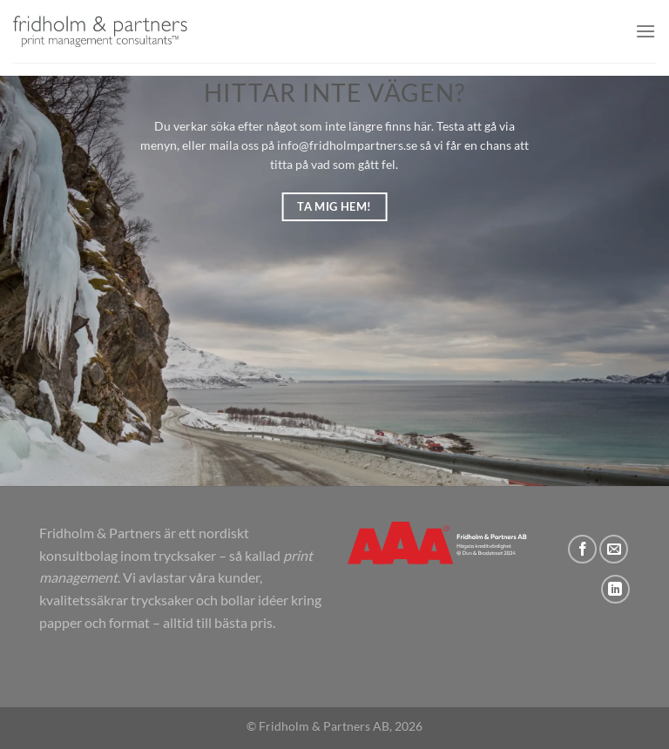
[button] (645, 31)
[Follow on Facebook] (582, 549)
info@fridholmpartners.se (347, 145)
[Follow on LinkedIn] (615, 589)
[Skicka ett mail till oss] (613, 549)
